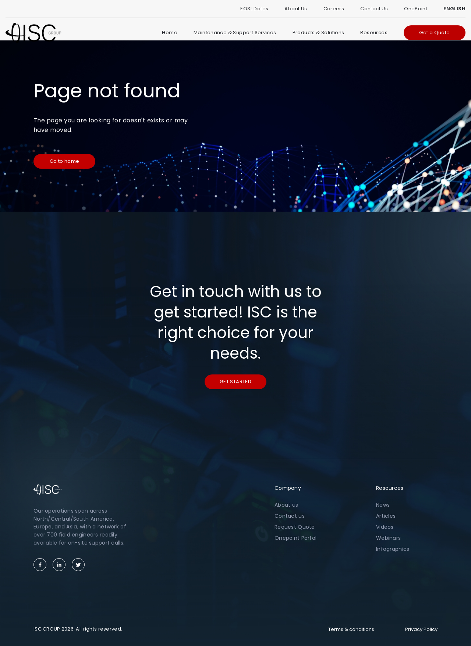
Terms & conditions (351, 629)
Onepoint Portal (295, 538)
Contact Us (374, 8)
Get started (235, 381)
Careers (333, 8)
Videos (385, 527)
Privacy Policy (421, 629)
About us (286, 505)
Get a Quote (434, 32)
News (383, 505)
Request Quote (295, 527)
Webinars (388, 538)
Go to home (64, 161)
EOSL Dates (254, 8)
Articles (386, 516)
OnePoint (415, 8)
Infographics (392, 549)
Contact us (290, 516)
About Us (295, 8)
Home (169, 32)
